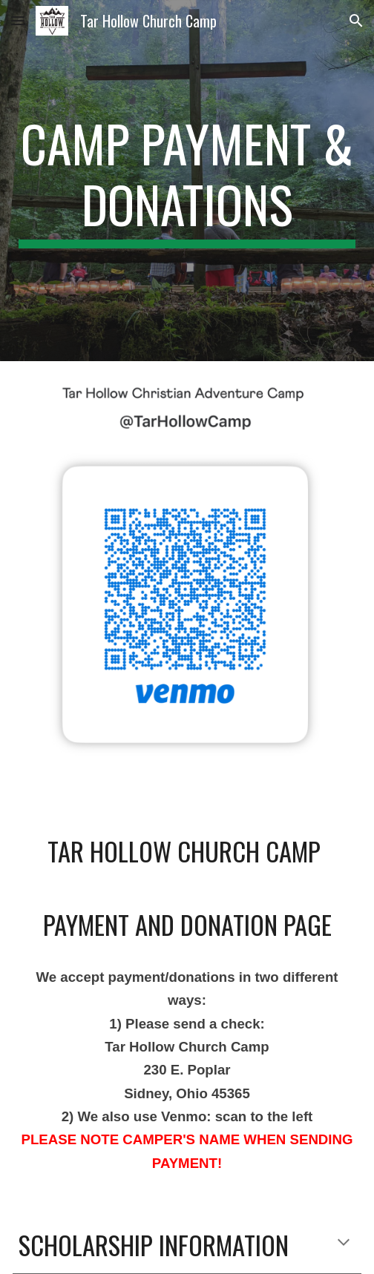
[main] (187, 180)
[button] (18, 20)
